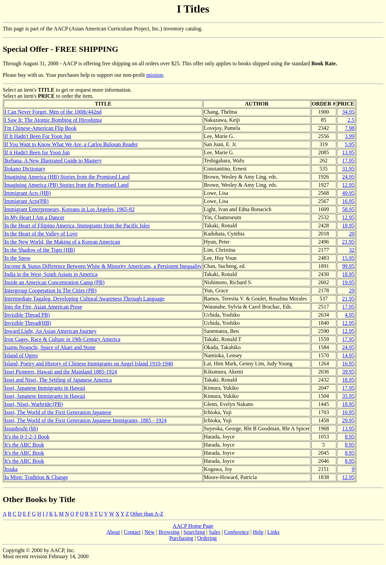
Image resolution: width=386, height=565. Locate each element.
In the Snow (17, 258)
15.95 (348, 258)
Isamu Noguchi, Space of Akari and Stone (50, 347)
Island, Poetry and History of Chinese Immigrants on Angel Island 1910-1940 (88, 363)
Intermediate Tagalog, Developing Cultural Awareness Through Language (84, 298)
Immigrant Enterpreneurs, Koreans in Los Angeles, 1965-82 (69, 209)
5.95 (349, 144)
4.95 (349, 315)
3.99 (349, 136)
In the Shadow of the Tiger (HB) (39, 250)
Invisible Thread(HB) (27, 323)
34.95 (348, 112)
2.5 (351, 120)
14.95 (348, 355)
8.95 (349, 436)
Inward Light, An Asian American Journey (50, 331)
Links (273, 532)
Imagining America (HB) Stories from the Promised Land (66, 177)
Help (258, 532)
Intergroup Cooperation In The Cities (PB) (50, 290)
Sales (214, 532)
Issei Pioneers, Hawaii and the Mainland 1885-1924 (60, 372)
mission (154, 75)
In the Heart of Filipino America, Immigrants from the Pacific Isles (77, 225)
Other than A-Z (147, 514)
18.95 (348, 225)
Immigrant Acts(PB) (26, 201)
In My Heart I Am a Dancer (34, 217)
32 (351, 250)
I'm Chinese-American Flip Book (40, 128)
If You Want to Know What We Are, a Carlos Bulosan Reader (71, 144)
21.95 (348, 242)
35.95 (348, 396)
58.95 (348, 209)
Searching (194, 532)
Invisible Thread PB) (27, 315)
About (113, 532)
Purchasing (181, 538)
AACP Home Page (192, 526)
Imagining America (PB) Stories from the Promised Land (66, 185)
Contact (132, 532)
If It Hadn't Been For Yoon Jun (37, 136)
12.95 (348, 185)
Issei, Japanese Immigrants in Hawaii (44, 388)
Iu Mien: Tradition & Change (36, 477)
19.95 (348, 282)
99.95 (348, 266)
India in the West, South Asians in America (51, 274)
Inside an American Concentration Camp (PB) (54, 282)
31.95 (348, 169)
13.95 (348, 152)
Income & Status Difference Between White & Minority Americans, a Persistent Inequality (103, 266)
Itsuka (11, 469)
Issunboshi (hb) (21, 428)
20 (351, 233)
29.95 (348, 420)
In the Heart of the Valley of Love (41, 233)
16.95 (348, 201)
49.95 (348, 193)
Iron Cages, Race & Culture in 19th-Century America (62, 339)
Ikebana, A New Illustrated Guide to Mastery (53, 160)
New (149, 532)
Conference (236, 532)
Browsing (169, 532)
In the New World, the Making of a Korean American (62, 242)
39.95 (348, 372)
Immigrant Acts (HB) (27, 193)
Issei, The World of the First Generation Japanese (57, 412)
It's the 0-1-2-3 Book (26, 436)
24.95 (348, 177)
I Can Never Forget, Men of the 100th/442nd (53, 112)
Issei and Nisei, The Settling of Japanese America (58, 380)
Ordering (207, 538)
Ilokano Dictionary (24, 169)
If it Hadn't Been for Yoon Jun (37, 152)
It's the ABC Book (24, 445)
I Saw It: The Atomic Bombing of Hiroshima (53, 120)
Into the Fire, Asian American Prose (43, 307)
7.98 (349, 128)
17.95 (348, 160)
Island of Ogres (21, 355)
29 (351, 290)
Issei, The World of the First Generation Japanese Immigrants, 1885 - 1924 (85, 420)
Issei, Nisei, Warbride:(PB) (33, 404)
